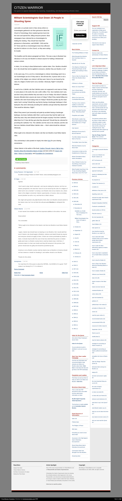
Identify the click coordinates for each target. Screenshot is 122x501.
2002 (74, 325)
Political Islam (75, 422)
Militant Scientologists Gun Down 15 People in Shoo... (81, 220)
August (77, 234)
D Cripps (16, 179)
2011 (74, 291)
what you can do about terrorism (100, 411)
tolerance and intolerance (98, 399)
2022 (74, 194)
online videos (95, 294)
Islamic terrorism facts (97, 286)
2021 (74, 197)
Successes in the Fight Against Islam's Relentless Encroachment (79, 439)
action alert (95, 163)
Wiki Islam (74, 429)
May (76, 245)
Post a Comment (19, 269)
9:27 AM (36, 172)
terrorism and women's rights (99, 375)
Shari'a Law (95, 333)
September (78, 230)
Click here (79, 381)
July (76, 238)
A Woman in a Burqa (77, 83)
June (76, 241)
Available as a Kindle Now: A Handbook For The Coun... (81, 212)
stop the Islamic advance (98, 340)
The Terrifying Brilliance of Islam (80, 52)
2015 (74, 276)
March (76, 249)
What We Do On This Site (78, 63)
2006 (74, 310)
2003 (74, 321)
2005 (74, 313)
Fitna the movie (96, 213)
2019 (74, 261)
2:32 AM (23, 179)
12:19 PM (27, 209)
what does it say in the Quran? (99, 402)
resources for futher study (98, 326)
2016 (74, 272)
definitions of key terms (98, 190)
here (49, 140)
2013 (74, 284)
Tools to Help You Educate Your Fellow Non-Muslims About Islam (80, 77)
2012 (74, 287)
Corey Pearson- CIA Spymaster (23, 172)
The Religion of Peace (77, 425)
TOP (120, 499)
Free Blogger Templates (8, 499)
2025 (74, 182)
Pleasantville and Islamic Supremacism (58, 469)
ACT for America (96, 160)
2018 (74, 265)
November (77, 208)
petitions (94, 301)
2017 (74, 269)
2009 (74, 298)
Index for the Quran (77, 343)
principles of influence (97, 308)
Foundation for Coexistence (44, 153)
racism (94, 311)
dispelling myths (96, 194)
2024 (74, 186)
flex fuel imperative (97, 217)
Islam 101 (74, 418)
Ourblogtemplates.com (29, 499)
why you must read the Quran (99, 420)
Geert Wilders (95, 224)
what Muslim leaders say (98, 408)
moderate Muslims (97, 290)
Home (41, 272)
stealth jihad (95, 336)
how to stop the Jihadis (98, 260)
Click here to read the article (54, 484)
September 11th (96, 329)
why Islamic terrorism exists (99, 417)
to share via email (96, 392)
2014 (74, 280)
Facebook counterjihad (98, 206)
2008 (74, 302)
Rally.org (102, 30)
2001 (74, 328)
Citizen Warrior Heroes (19, 469)
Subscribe (80, 35)
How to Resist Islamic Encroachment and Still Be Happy (78, 92)
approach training (96, 170)
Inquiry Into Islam (18, 467)
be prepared (95, 179)
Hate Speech (75, 128)
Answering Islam (76, 456)
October (77, 226)
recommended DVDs (97, 322)
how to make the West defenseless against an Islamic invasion (100, 247)
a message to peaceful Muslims (100, 149)
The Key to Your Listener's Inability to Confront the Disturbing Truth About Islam (79, 104)
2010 (74, 295)
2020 (74, 201)
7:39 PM (24, 261)
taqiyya (94, 115)
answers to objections (97, 167)
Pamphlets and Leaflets (78, 115)
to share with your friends (98, 395)
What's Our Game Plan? (78, 86)
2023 (74, 190)
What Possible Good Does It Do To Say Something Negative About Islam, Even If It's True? (80, 171)
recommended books (97, 318)
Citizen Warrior (28, 7)
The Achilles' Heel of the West (79, 142)
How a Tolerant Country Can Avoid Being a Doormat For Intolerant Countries (79, 163)
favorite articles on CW (98, 210)
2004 (74, 317)
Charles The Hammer (97, 183)
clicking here (95, 32)
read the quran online (97, 315)
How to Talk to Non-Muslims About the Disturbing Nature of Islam (99, 265)
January (77, 256)
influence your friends (97, 274)
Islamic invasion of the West (99, 281)
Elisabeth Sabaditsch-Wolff (99, 203)
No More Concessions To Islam (21, 472)
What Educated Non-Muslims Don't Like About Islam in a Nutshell (79, 58)
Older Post (65, 272)
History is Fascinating (25, 153)
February (77, 253)
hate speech (95, 227)
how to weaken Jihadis (98, 270)
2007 (74, 306)
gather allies (95, 220)
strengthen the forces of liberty (99, 356)
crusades (94, 187)
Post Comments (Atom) (28, 275)
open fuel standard (97, 297)
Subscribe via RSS (77, 43)
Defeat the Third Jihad (19, 474)
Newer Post (17, 272)
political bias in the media (98, 304)
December (77, 204)
